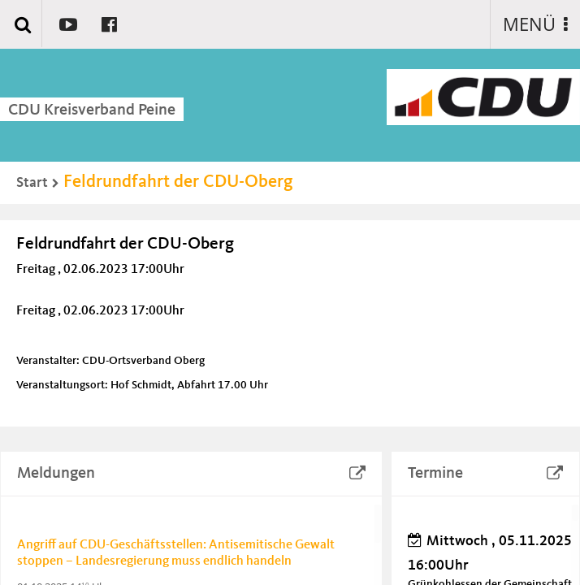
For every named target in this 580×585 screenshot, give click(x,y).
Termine (435, 474)
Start (32, 183)
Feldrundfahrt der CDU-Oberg (178, 182)
